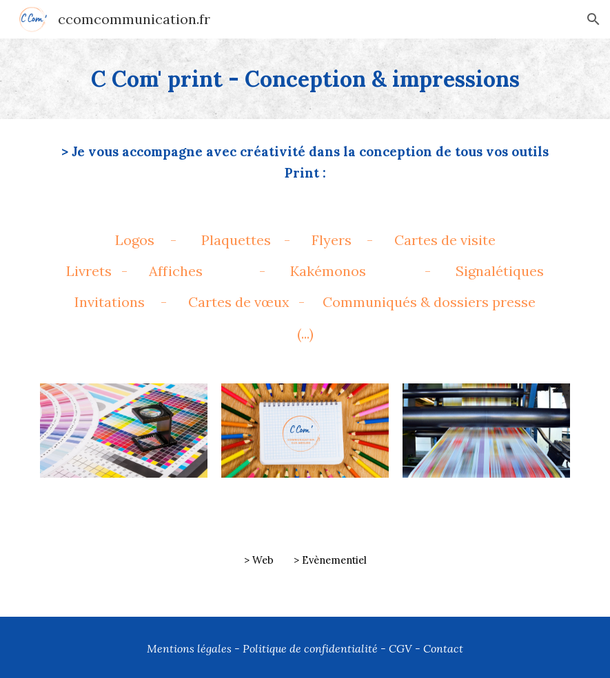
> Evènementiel (330, 559)
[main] (305, 79)
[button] (593, 19)
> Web (259, 559)
